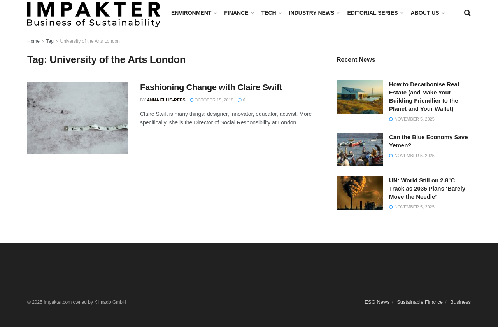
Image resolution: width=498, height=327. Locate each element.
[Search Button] (467, 13)
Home (33, 41)
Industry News (312, 13)
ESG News (377, 302)
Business (460, 302)
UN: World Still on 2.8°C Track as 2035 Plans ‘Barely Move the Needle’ (427, 188)
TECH (268, 13)
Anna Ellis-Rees (166, 100)
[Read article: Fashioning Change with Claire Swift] (77, 118)
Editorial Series (372, 13)
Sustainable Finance (420, 302)
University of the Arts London (90, 41)
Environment (191, 13)
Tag (49, 41)
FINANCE (236, 13)
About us (425, 13)
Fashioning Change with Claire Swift (211, 87)
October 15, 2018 (211, 100)
